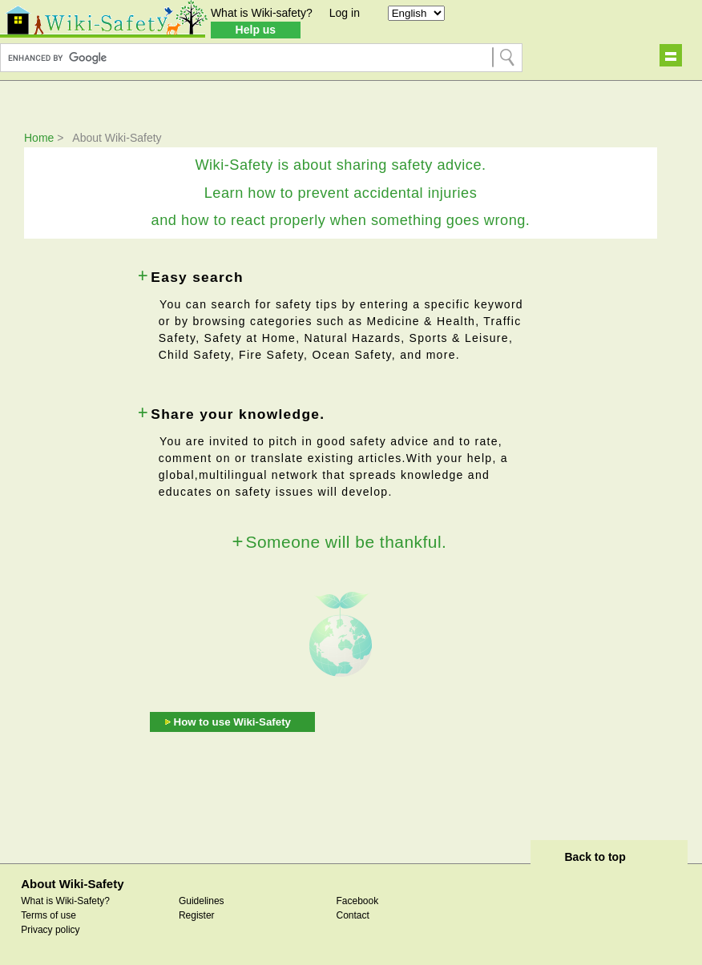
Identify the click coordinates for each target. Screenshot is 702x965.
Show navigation (671, 55)
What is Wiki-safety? (262, 12)
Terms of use (48, 915)
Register (197, 915)
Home (39, 137)
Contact (352, 915)
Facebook (357, 901)
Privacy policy (50, 929)
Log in (344, 12)
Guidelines (201, 901)
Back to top (594, 856)
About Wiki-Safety (72, 884)
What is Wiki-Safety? (65, 901)
